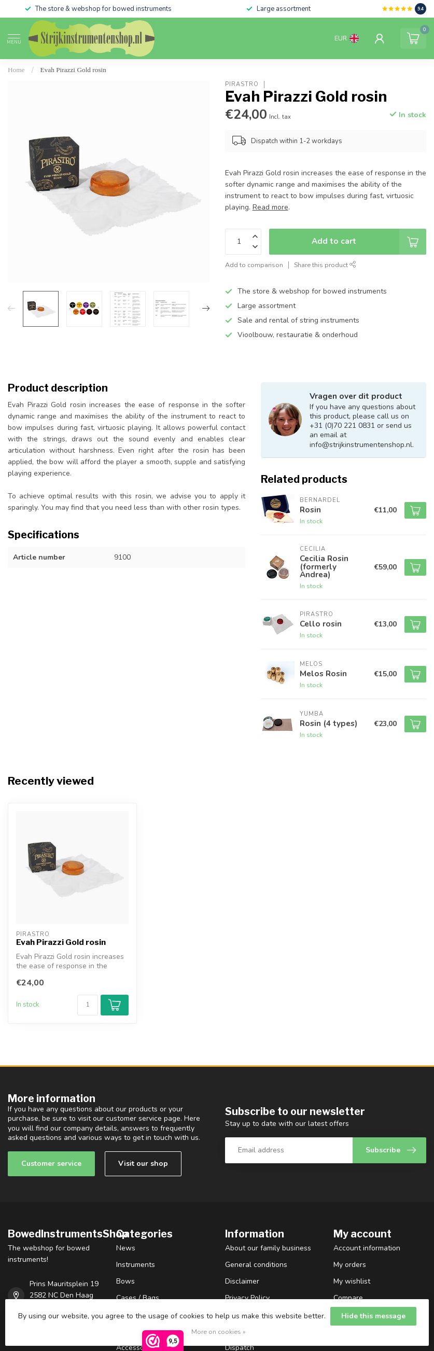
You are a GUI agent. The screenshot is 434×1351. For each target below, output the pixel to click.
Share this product (325, 264)
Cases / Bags (137, 1298)
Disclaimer (242, 1281)
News (125, 1248)
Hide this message (373, 1316)
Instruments (135, 1265)
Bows (125, 1281)
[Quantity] (87, 1005)
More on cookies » (218, 1331)
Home (16, 70)
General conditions (256, 1265)
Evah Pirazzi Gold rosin (73, 70)
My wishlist (351, 1281)
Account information (366, 1248)
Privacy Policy (247, 1298)
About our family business (268, 1248)
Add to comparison (254, 264)
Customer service (51, 1163)
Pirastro (242, 84)
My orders (349, 1265)
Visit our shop (143, 1163)
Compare (348, 1298)
